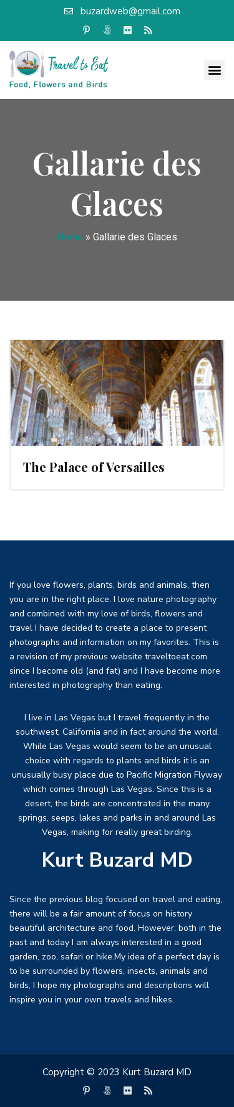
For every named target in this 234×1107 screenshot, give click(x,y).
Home (70, 237)
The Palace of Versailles (94, 466)
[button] (214, 70)
